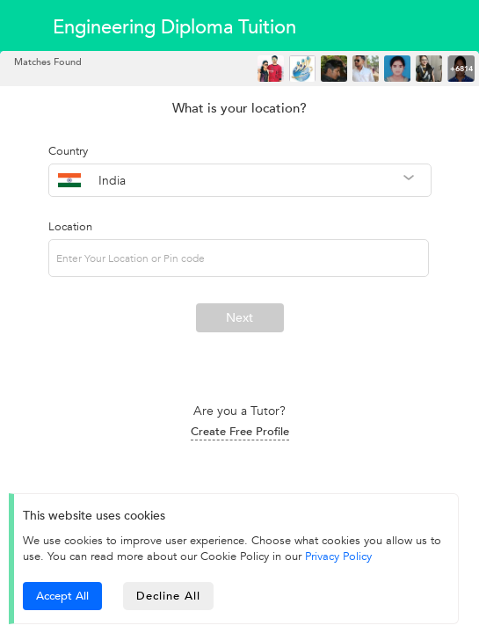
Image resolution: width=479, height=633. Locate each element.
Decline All (168, 596)
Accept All (62, 596)
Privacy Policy (338, 556)
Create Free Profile (240, 432)
